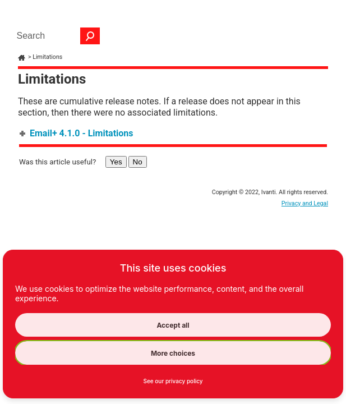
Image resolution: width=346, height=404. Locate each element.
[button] (90, 36)
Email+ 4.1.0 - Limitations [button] (77, 133)
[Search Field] (55, 36)
